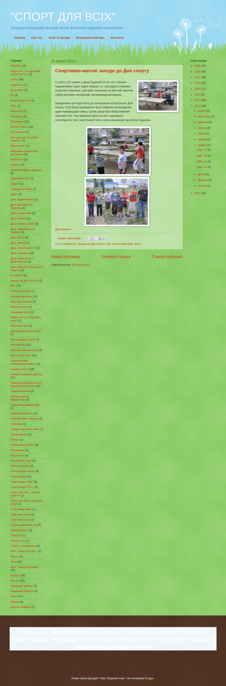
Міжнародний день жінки (26, 331)
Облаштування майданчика (20, 398)
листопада (204, 116)
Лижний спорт (19, 307)
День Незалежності (22, 248)
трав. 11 (202, 167)
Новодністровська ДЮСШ (26, 374)
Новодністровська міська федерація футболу (26, 384)
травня (202, 145)
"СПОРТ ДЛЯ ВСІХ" (63, 16)
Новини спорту (20, 369)
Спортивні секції (21, 514)
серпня (202, 128)
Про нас (37, 37)
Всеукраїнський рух (90, 37)
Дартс (14, 194)
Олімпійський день (22, 413)
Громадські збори (21, 189)
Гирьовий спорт (20, 178)
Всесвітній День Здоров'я (26, 170)
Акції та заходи (59, 37)
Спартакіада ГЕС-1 (22, 487)
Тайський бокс (19, 530)
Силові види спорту (23, 471)
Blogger (149, 678)
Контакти (117, 37)
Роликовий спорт (21, 460)
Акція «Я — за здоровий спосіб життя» (25, 73)
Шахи (14, 596)
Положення (18, 450)
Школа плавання (21, 607)
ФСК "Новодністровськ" (25, 567)
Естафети (17, 275)
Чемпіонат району (22, 586)
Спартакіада (18, 476)
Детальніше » (63, 229)
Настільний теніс (122, 244)
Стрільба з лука (20, 519)
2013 (197, 100)
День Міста (17, 237)
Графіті (15, 183)
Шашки (15, 601)
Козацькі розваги (21, 291)
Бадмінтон (69, 244)
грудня (202, 110)
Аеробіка (16, 65)
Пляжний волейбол (22, 444)
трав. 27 (202, 149)
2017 (197, 77)
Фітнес (15, 556)
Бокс (13, 105)
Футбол (15, 575)
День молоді (18, 242)
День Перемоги (20, 253)
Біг (12, 95)
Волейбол (17, 159)
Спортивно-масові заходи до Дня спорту (102, 70)
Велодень (17, 116)
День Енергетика (21, 213)
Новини (19, 37)
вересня (203, 122)
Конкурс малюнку (21, 296)
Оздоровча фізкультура (25, 404)
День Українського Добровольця (22, 260)
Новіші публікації (65, 257)
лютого (202, 185)
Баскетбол (17, 90)
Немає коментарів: (70, 238)
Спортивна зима (21, 509)
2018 (197, 71)
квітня (202, 174)
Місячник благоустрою (24, 350)
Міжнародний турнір (23, 339)
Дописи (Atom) (80, 264)
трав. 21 (202, 161)
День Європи (19, 218)
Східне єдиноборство (24, 524)
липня (202, 133)
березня (203, 180)
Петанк (15, 439)
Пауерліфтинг (19, 434)
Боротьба (16, 111)
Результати (17, 455)
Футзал (15, 580)
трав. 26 (202, 155)
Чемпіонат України (22, 591)
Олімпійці (16, 424)
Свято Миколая (20, 466)
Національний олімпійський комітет (23, 362)
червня (202, 139)
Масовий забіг (19, 325)
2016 (197, 83)
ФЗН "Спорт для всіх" (24, 551)
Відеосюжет (18, 145)
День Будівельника (22, 199)
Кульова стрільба (21, 301)
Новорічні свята (20, 391)
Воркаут (16, 164)
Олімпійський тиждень (24, 418)
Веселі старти (19, 126)
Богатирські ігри (20, 100)
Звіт (108, 244)
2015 (197, 88)
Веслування (18, 132)
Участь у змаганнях (23, 546)
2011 (197, 193)
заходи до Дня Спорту (91, 244)
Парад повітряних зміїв (25, 429)
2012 (197, 106)
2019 (197, 65)
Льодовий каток (20, 312)
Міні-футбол (18, 344)
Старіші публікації (167, 257)
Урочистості (18, 540)
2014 (197, 94)
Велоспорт (17, 121)
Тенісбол (16, 535)
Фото (138, 244)
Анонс (14, 79)
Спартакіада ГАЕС (22, 481)
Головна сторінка (116, 257)
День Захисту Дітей (23, 223)
